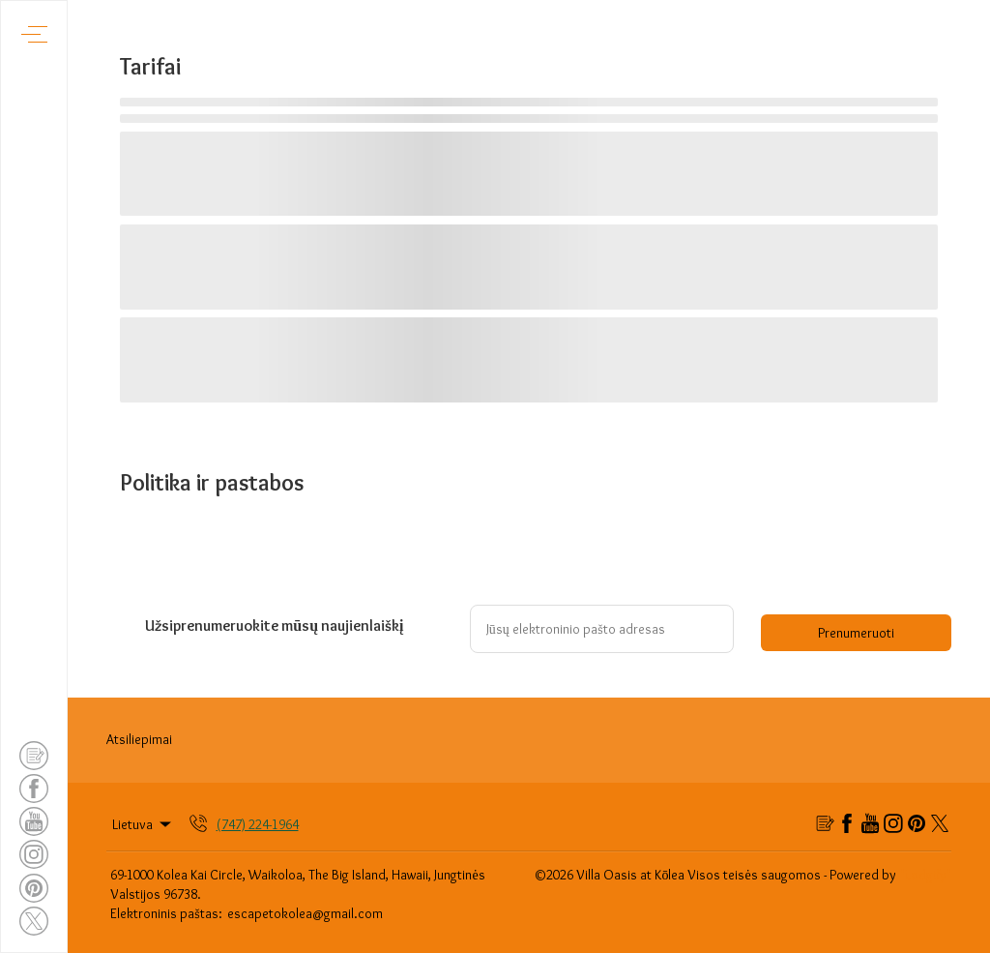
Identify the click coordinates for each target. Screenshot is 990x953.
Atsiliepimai (139, 739)
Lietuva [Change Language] (143, 824)
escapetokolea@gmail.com (305, 913)
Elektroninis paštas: (166, 913)
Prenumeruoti (856, 632)
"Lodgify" (925, 874)
